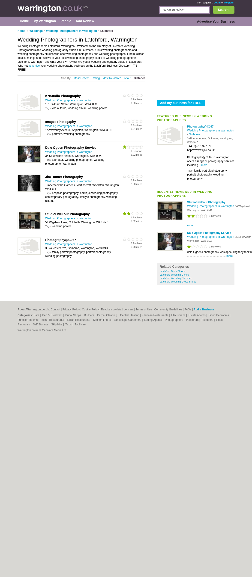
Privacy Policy (71, 309)
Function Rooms (28, 319)
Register (229, 2)
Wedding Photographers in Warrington (210, 130)
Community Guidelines (168, 309)
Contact (55, 309)
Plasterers (192, 319)
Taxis (68, 324)
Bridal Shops (73, 315)
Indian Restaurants (53, 319)
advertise (34, 65)
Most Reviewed (111, 78)
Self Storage (41, 324)
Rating (96, 78)
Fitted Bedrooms (219, 315)
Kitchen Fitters (102, 319)
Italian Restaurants (79, 319)
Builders (89, 315)
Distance (139, 78)
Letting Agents (153, 319)
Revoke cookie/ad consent (117, 309)
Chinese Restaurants (155, 315)
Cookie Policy (90, 309)
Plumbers (207, 319)
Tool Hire (80, 324)
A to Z (127, 78)
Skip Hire (57, 324)
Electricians (178, 315)
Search (223, 10)
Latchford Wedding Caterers (175, 278)
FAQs (187, 309)
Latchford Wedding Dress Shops (178, 281)
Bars (36, 315)
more (204, 165)
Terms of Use (144, 309)
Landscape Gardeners (128, 319)
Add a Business (204, 309)
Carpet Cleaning (107, 315)
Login (217, 2)
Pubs (219, 319)
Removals (24, 324)
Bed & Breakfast (52, 315)
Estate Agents (197, 315)
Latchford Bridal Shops (172, 271)
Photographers (174, 319)
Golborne (194, 134)
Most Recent (81, 78)
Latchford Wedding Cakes (174, 274)
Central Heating (130, 315)
